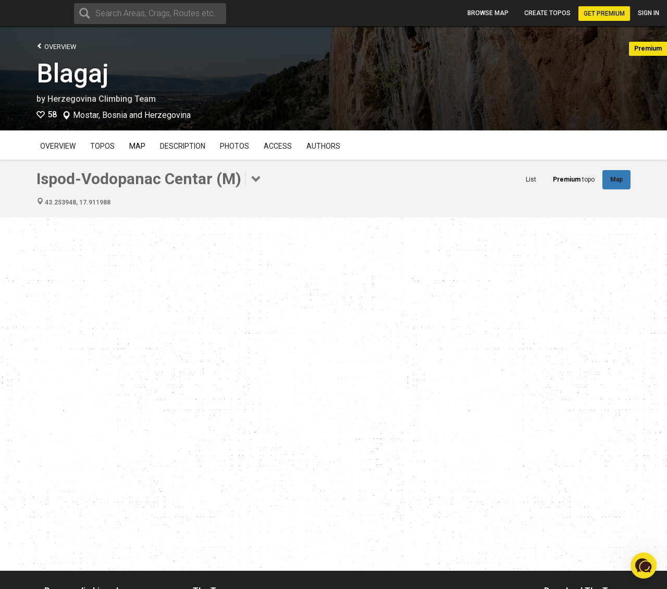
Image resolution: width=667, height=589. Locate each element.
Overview (56, 46)
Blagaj (72, 73)
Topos (102, 146)
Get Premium (604, 13)
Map (137, 146)
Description (182, 146)
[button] (644, 565)
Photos (234, 146)
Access (278, 146)
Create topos (547, 13)
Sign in (648, 13)
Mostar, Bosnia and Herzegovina (132, 115)
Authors (323, 146)
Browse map (488, 13)
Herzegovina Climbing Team (101, 99)
